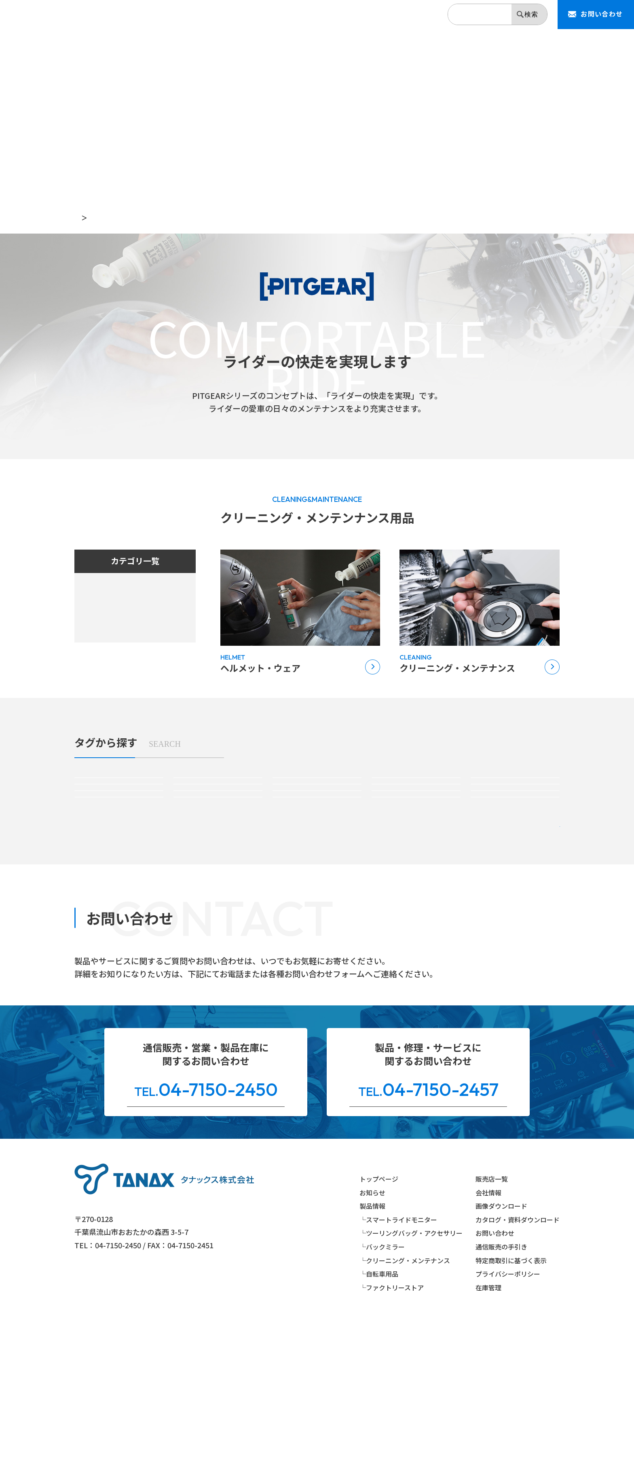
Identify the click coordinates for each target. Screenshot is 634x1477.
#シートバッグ (416, 806)
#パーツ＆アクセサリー (416, 836)
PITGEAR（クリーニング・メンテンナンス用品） (196, 217)
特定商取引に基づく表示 (511, 1411)
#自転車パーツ (416, 886)
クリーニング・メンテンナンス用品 (131, 648)
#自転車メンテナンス (515, 886)
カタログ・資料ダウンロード (518, 1371)
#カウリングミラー (218, 861)
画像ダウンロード (501, 1357)
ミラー (94, 630)
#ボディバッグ (218, 836)
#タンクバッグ (317, 806)
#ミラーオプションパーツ (416, 861)
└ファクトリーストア (391, 1438)
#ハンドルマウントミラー (118, 861)
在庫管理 (488, 1438)
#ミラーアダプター (515, 861)
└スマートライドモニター (398, 1371)
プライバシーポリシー (508, 1425)
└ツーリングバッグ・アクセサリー (411, 1384)
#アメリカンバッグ (118, 836)
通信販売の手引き (501, 1398)
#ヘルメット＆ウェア (317, 886)
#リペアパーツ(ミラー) (217, 886)
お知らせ (286, 16)
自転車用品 (101, 665)
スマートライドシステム (116, 595)
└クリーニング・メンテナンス (404, 1411)
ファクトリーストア (109, 682)
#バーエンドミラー (317, 861)
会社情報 (417, 16)
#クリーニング (118, 886)
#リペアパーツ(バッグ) (515, 836)
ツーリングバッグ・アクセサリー (127, 613)
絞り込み (511, 933)
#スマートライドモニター (118, 806)
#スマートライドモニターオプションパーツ (218, 806)
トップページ (92, 217)
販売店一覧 (373, 16)
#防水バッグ (317, 836)
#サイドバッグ (515, 806)
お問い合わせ (495, 1384)
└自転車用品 (378, 1425)
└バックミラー (382, 1398)
